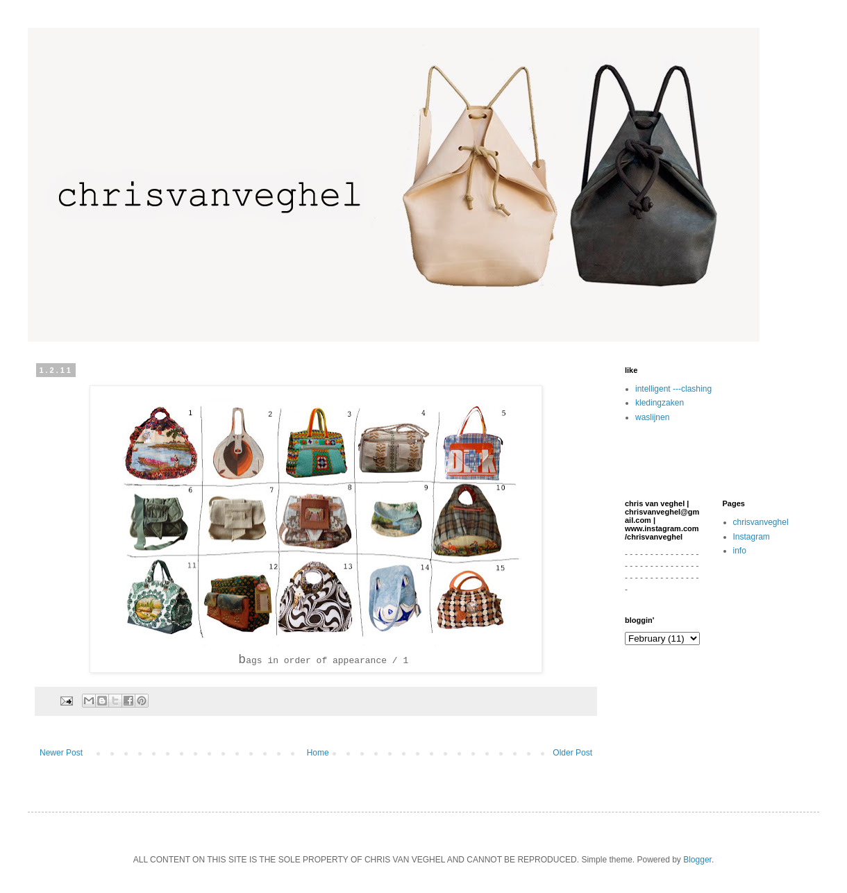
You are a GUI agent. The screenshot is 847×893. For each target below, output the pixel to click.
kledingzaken (659, 403)
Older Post (572, 753)
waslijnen (652, 417)
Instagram (751, 537)
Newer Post (61, 753)
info (739, 551)
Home (318, 753)
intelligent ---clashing (673, 389)
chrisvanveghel (761, 522)
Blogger (697, 860)
